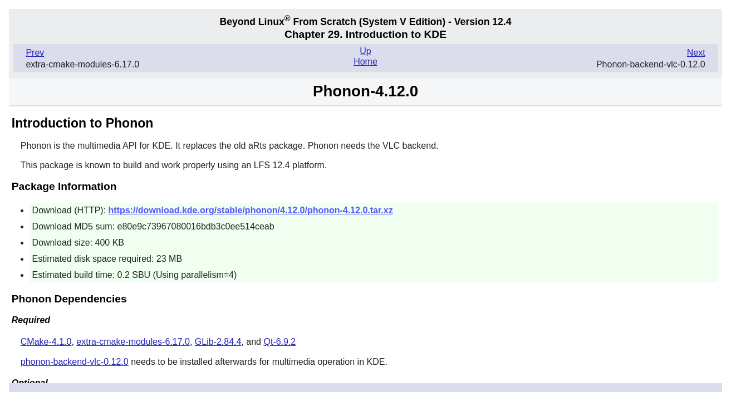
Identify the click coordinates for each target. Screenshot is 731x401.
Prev (35, 52)
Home (365, 61)
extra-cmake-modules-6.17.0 (133, 341)
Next (696, 52)
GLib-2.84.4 (218, 341)
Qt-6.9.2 (279, 341)
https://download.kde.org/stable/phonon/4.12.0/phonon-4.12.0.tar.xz (251, 210)
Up (365, 51)
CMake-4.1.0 (46, 341)
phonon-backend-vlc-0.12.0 (75, 361)
